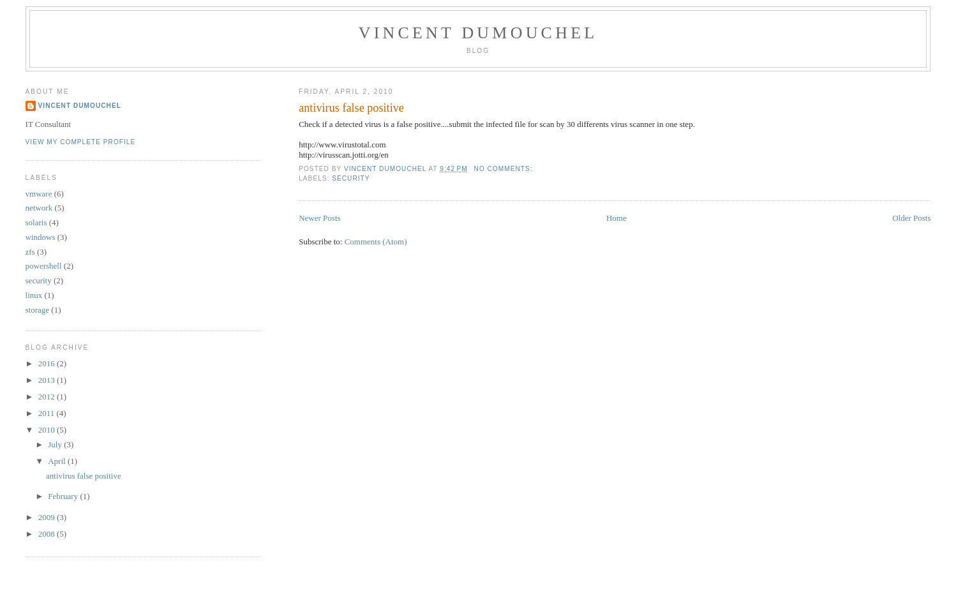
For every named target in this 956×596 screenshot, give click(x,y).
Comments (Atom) (376, 241)
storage (38, 310)
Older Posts (911, 218)
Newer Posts (319, 218)
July (56, 444)
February (64, 496)
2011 (47, 413)
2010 (47, 430)
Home (616, 218)
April (58, 461)
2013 (47, 380)
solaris (36, 222)
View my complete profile (81, 141)
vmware (39, 193)
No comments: (504, 168)
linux (34, 295)
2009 (47, 517)
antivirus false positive (351, 107)
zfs (30, 252)
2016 (47, 363)
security (351, 178)
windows (41, 237)
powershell (44, 266)
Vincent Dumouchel (478, 33)
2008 (47, 534)
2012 (47, 396)
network (39, 207)
